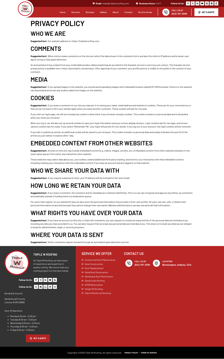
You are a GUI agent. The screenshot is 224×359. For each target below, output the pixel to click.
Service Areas (144, 12)
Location (167, 261)
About (115, 12)
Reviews (89, 12)
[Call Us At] (165, 12)
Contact (128, 12)
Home (62, 12)
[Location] (156, 263)
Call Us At (176, 10)
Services (74, 12)
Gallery (102, 12)
